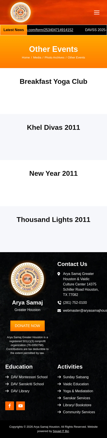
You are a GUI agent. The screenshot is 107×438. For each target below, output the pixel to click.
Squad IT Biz (61, 431)
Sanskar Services (76, 398)
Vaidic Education (76, 384)
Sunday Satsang (76, 377)
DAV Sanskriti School (27, 384)
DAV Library (20, 391)
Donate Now (27, 326)
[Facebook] (9, 405)
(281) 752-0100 (75, 302)
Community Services (79, 412)
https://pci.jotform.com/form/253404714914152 (39, 30)
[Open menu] (96, 12)
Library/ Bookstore (77, 405)
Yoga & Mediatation (78, 391)
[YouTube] (20, 405)
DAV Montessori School (29, 377)
